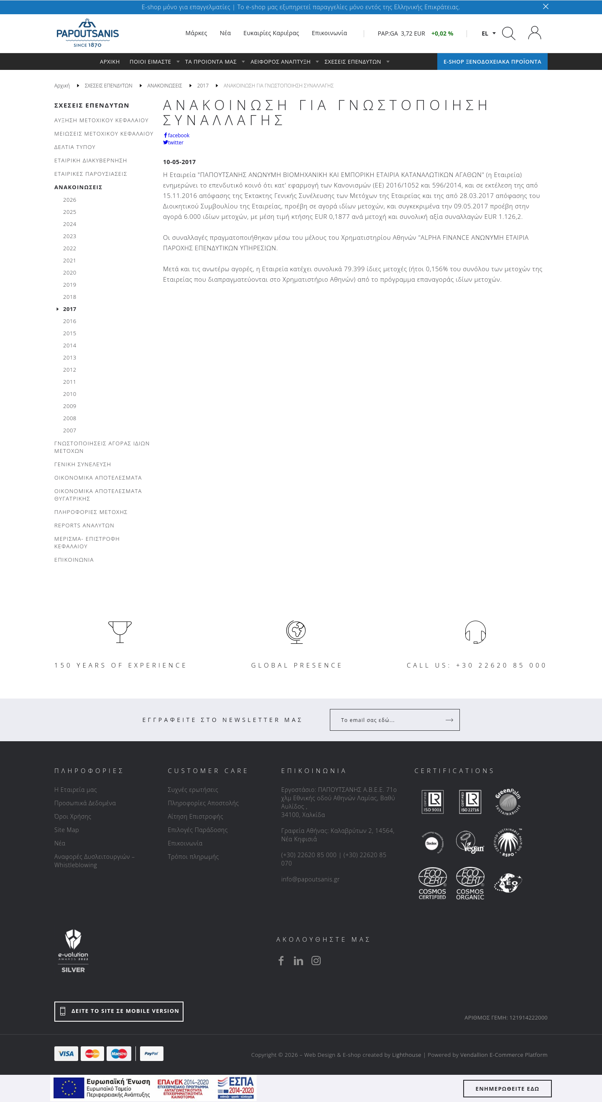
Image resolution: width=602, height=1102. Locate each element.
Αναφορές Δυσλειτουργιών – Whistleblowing (94, 861)
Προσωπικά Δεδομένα (85, 803)
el (485, 33)
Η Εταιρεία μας (75, 790)
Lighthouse (406, 1054)
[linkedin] (298, 960)
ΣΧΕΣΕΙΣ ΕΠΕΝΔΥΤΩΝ (92, 105)
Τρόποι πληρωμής (193, 857)
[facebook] (281, 960)
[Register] (450, 719)
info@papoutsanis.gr (310, 879)
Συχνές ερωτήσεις (193, 790)
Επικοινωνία (185, 843)
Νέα (59, 843)
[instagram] (316, 960)
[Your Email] (389, 719)
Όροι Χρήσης (73, 816)
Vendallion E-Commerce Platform (504, 1054)
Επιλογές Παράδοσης (198, 830)
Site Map (66, 830)
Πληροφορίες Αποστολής (203, 803)
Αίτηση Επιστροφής (195, 816)
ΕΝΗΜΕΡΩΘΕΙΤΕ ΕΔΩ (508, 1088)
